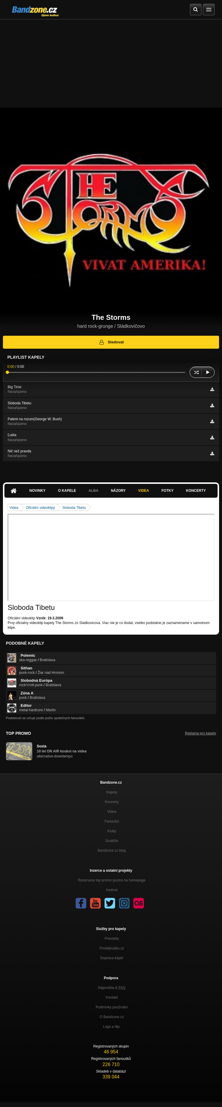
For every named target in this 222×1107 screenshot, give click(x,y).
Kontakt (112, 997)
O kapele (67, 491)
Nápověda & (111, 988)
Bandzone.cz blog (112, 850)
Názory (118, 491)
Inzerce (111, 890)
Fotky (167, 491)
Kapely (111, 792)
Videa (143, 491)
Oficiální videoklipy (40, 508)
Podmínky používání (112, 1007)
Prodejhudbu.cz (112, 948)
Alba (93, 491)
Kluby (111, 831)
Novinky (37, 491)
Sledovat (111, 342)
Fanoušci (112, 821)
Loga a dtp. (111, 1027)
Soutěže (111, 841)
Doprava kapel (111, 958)
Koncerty (196, 491)
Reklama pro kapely (200, 733)
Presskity (112, 938)
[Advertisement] (111, 63)
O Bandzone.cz (112, 1017)
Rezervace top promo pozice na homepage (111, 880)
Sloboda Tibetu (74, 508)
